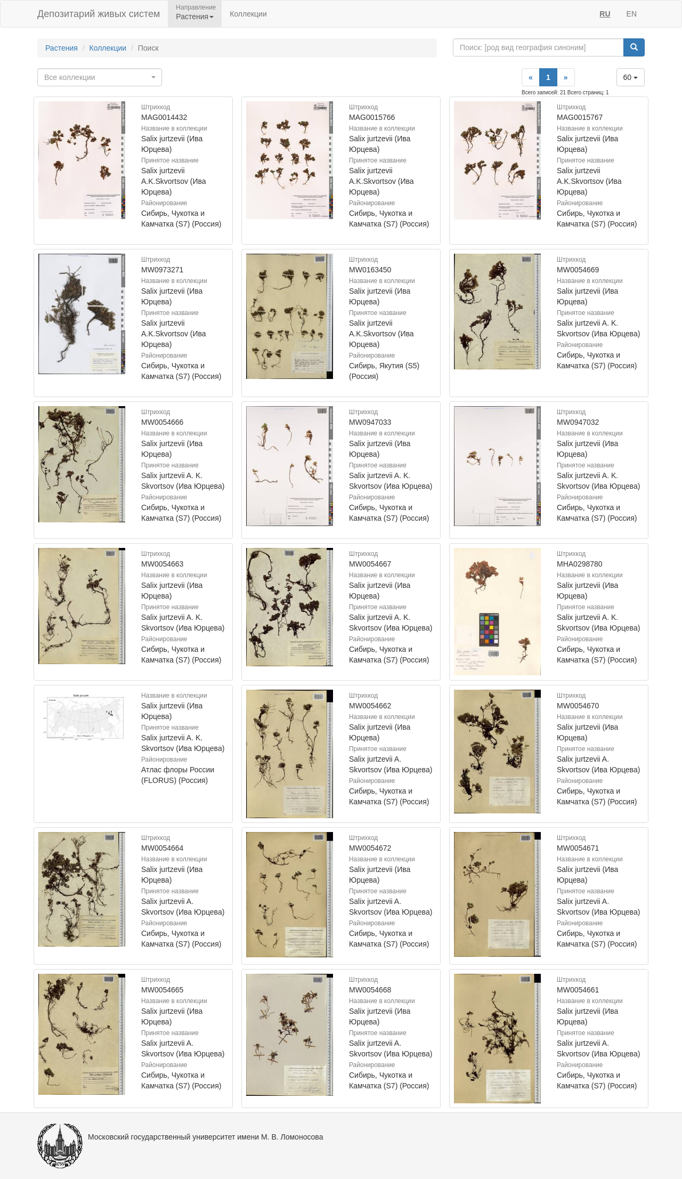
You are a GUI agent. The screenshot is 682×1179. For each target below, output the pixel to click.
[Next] (566, 77)
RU (604, 14)
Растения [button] (195, 16)
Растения (61, 48)
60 (630, 77)
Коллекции (248, 14)
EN (632, 14)
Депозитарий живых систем (98, 14)
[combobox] (99, 77)
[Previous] (531, 77)
